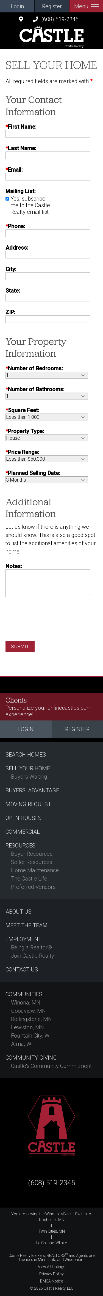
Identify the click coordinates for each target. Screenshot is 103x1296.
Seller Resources (31, 862)
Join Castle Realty (32, 955)
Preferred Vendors (33, 887)
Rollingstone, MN (31, 1019)
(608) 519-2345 (56, 19)
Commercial (22, 831)
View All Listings (51, 1267)
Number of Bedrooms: (34, 368)
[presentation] (47, 615)
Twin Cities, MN (51, 1231)
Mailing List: (20, 191)
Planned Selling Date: (32, 473)
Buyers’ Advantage (32, 790)
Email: (14, 169)
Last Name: (20, 148)
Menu (86, 6)
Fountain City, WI (31, 1035)
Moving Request (28, 804)
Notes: (13, 566)
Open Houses (23, 818)
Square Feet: (22, 410)
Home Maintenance (35, 870)
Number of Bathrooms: (35, 389)
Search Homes (25, 754)
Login (17, 6)
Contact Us (21, 969)
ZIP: (10, 312)
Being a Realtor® (31, 947)
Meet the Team (26, 925)
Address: (16, 247)
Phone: (15, 226)
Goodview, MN (28, 1011)
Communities (23, 994)
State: (12, 290)
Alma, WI (22, 1044)
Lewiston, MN (27, 1027)
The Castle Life (29, 878)
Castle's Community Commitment (51, 1066)
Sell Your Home (27, 768)
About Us (18, 911)
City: (10, 269)
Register (52, 6)
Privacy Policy (51, 1274)
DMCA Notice (51, 1281)
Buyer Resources (31, 853)
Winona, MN (25, 1002)
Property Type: (24, 431)
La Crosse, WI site (51, 1243)
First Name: (21, 126)
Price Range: (22, 452)
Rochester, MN (51, 1219)
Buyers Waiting (29, 776)
